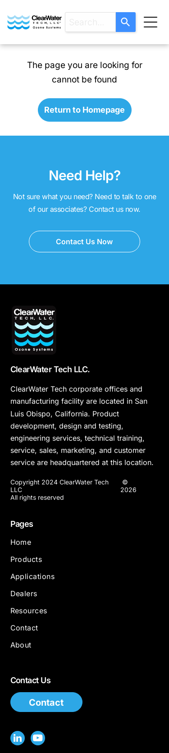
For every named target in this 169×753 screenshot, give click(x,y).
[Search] (126, 22)
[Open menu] (150, 22)
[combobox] (90, 22)
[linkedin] (17, 739)
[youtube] (38, 739)
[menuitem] (84, 546)
